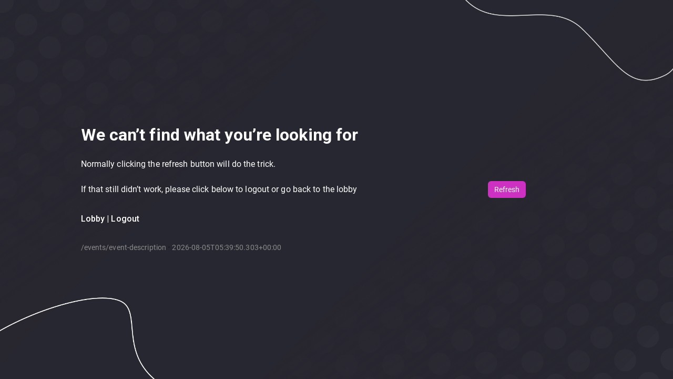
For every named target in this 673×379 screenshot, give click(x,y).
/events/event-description (124, 247)
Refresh (506, 189)
